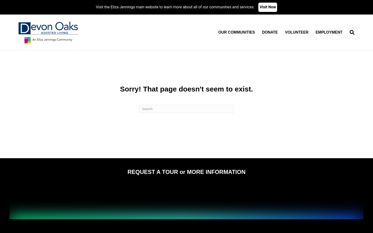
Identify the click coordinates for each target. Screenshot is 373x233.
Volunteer (297, 32)
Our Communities (236, 32)
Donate (270, 32)
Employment (329, 32)
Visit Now (268, 7)
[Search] (350, 32)
